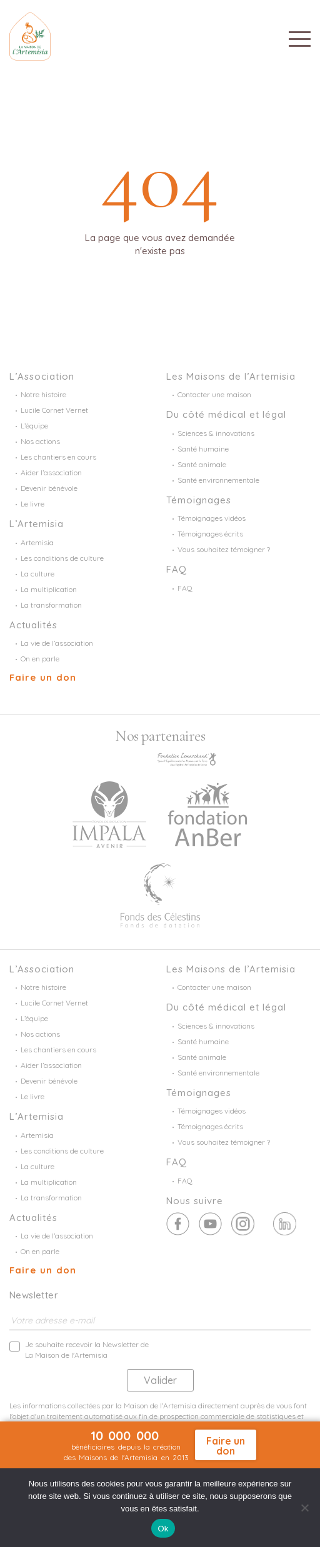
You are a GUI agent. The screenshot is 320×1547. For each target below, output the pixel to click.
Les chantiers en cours (58, 457)
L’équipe (34, 425)
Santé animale (202, 464)
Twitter (210, 1223)
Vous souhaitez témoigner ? (224, 549)
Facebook (177, 1223)
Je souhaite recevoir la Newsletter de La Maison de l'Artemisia (87, 1350)
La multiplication (49, 589)
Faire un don (42, 677)
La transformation (51, 605)
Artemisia (37, 542)
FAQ (185, 588)
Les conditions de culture (62, 558)
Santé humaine (203, 448)
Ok (163, 1528)
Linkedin (284, 1223)
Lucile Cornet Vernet (54, 410)
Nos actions (40, 441)
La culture (37, 573)
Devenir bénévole (49, 488)
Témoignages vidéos (212, 518)
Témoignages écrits (210, 533)
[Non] (304, 1507)
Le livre (32, 503)
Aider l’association (51, 472)
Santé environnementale (218, 480)
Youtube (242, 1223)
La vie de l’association (57, 643)
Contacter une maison (214, 394)
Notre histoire (43, 394)
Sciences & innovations (216, 433)
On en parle (40, 658)
